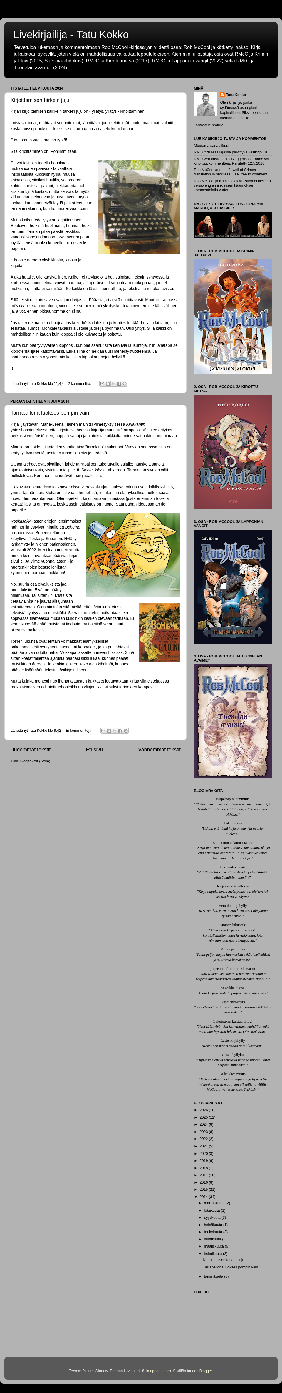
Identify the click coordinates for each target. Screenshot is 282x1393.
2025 (204, 1117)
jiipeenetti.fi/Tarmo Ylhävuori (233, 969)
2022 (204, 1139)
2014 (204, 1197)
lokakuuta (212, 1210)
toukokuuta (213, 1232)
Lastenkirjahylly (233, 1040)
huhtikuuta (213, 1239)
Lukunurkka (233, 823)
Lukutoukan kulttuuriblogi (232, 1021)
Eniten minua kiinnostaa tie (232, 843)
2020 (204, 1154)
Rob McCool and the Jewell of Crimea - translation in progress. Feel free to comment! (231, 172)
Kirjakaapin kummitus (232, 799)
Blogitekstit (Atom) (35, 761)
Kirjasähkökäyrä (233, 1002)
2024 (204, 1124)
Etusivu (94, 750)
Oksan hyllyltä (233, 1055)
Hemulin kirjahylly (233, 906)
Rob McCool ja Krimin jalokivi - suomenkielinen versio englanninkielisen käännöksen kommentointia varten (232, 185)
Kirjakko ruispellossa (233, 886)
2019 (204, 1161)
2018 (204, 1168)
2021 (204, 1146)
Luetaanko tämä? (232, 867)
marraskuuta (215, 1203)
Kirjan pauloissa (233, 949)
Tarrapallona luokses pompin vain (50, 413)
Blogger (205, 1371)
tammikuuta (214, 1276)
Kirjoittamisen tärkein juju (40, 100)
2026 (204, 1110)
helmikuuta (213, 1254)
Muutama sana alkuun (212, 146)
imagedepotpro (158, 1371)
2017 (204, 1175)
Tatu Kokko (236, 95)
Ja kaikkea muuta (233, 1074)
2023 (204, 1132)
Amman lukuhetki (232, 925)
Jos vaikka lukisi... (232, 988)
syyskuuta (213, 1217)
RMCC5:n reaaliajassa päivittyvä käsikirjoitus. (231, 152)
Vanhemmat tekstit (159, 750)
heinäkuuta (213, 1225)
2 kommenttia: (80, 384)
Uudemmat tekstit (30, 750)
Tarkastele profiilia (209, 125)
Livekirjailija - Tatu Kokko (71, 35)
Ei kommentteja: (79, 730)
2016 (204, 1182)
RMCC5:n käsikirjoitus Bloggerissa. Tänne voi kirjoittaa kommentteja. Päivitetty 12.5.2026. (231, 161)
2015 (204, 1189)
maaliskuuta (214, 1246)
